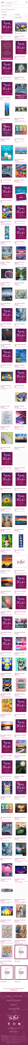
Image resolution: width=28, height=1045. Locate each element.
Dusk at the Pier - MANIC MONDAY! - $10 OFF (6, 738)
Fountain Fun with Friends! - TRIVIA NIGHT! (6, 388)
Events (15, 2)
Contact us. (14, 990)
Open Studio (3, 141)
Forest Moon (17, 778)
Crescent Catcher (4, 429)
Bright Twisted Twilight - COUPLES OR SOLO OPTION (7, 697)
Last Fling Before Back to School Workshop (20, 471)
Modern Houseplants (19, 305)
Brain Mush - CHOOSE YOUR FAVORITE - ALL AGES (6, 902)
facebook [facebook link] (9, 1024)
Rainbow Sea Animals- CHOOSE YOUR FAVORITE (20, 121)
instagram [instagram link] (14, 1024)
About (14, 1005)
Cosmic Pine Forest (5, 922)
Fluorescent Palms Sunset (6, 531)
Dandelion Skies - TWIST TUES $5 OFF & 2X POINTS (21, 39)
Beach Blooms (4, 264)
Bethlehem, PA (4, 5)
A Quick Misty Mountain (5, 305)
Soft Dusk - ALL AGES (19, 264)
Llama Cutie (3, 799)
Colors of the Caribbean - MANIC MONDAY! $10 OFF (6, 224)
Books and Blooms (19, 696)
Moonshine (3, 120)
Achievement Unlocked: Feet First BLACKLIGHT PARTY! (21, 902)
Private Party (14, 1000)
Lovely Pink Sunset (5, 881)
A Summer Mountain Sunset (21, 840)
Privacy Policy (14, 1028)
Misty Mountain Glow (19, 429)
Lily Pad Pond (3, 244)
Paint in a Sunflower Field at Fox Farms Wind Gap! (20, 574)
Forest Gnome (4, 552)
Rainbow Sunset (4, 593)
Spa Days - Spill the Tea (20, 922)
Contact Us (14, 1031)
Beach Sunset (18, 531)
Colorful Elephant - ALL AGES (21, 408)
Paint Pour (17, 326)
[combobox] (7, 14)
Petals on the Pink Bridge (20, 79)
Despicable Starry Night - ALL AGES (7, 676)
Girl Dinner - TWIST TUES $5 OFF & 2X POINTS (6, 347)
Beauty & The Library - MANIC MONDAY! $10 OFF (21, 944)
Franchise (14, 1009)
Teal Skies (17, 634)
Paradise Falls (17, 285)
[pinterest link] (19, 1024)
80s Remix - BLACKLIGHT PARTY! (6, 286)
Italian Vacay (3, 716)
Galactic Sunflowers (5, 511)
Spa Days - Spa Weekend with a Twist (7, 944)
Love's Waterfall (4, 408)
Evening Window (4, 573)
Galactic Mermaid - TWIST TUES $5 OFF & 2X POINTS (6, 615)
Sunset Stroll (17, 758)
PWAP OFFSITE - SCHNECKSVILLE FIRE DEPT (6, 964)
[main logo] (3, 1)
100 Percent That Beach (20, 367)
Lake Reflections (18, 819)
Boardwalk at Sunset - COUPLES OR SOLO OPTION (21, 162)
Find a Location (14, 996)
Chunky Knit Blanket (5, 182)
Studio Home (9, 2)
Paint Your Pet (18, 675)
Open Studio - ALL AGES (20, 59)
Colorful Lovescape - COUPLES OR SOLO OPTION (21, 882)
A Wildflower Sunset (19, 182)
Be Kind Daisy (4, 449)
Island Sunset (17, 449)
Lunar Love (17, 552)
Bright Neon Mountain (19, 655)
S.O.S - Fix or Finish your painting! (20, 142)
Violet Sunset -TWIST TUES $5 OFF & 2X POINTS (21, 861)
